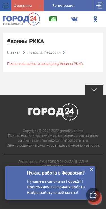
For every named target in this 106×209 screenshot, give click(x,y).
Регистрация (63, 5)
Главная (13, 52)
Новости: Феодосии (44, 52)
